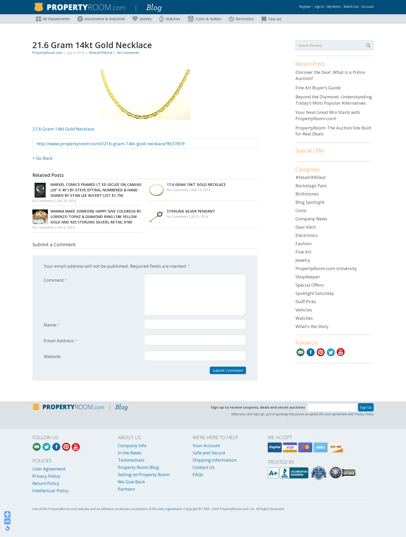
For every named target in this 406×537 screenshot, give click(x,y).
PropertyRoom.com (47, 52)
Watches (169, 19)
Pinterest (320, 352)
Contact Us (204, 467)
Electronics (241, 18)
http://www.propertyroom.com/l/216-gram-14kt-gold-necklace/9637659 (111, 144)
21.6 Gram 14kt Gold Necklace (111, 98)
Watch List (351, 6)
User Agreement (335, 414)
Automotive (101, 18)
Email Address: (60, 341)
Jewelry (142, 18)
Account (368, 6)
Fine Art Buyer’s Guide (318, 88)
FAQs (198, 474)
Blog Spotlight (309, 202)
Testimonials (131, 460)
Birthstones (307, 194)
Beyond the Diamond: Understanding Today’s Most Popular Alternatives (333, 100)
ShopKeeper (307, 277)
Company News (311, 219)
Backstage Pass (311, 185)
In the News (129, 453)
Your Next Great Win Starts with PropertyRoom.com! (327, 115)
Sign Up (366, 407)
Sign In (319, 6)
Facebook (310, 352)
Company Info (132, 445)
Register (305, 6)
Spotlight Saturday (314, 293)
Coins (204, 19)
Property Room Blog (138, 467)
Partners (126, 489)
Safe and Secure (209, 453)
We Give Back (131, 482)
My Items (333, 6)
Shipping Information (215, 460)
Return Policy (45, 483)
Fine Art (271, 19)
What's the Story (312, 326)
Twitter (331, 352)
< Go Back (42, 158)
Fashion (303, 243)
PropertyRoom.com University (326, 268)
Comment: (55, 280)
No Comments (128, 52)
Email (300, 352)
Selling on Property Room (144, 474)
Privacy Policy (364, 414)
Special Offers (309, 285)
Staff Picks (305, 301)
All (53, 18)
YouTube (341, 352)
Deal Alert (305, 227)
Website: (52, 356)
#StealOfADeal (100, 52)
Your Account (206, 445)
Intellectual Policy (50, 491)
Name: (52, 325)
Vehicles (303, 310)
